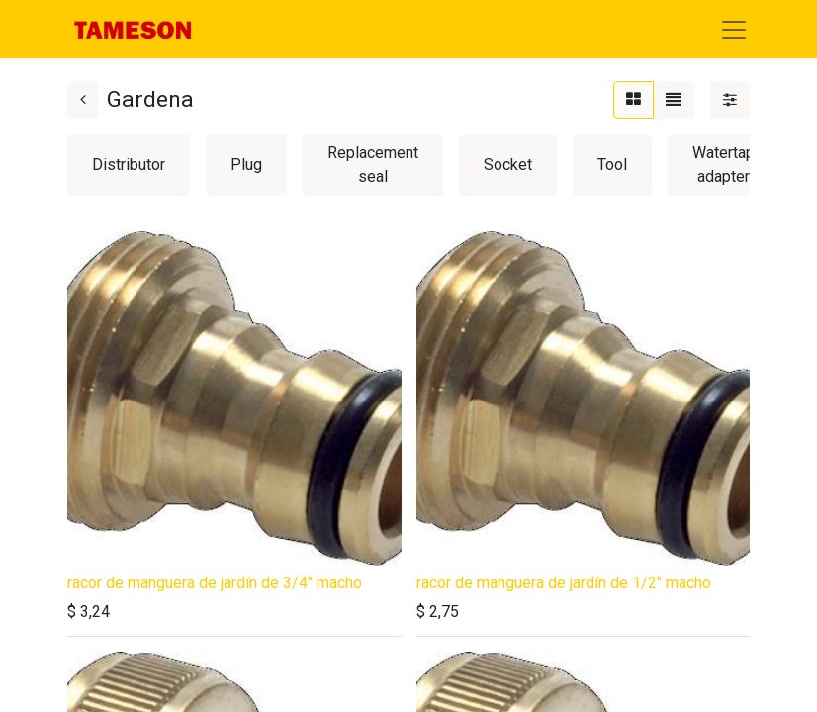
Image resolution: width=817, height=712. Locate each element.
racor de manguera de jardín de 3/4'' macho (214, 583)
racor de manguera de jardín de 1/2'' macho (563, 583)
